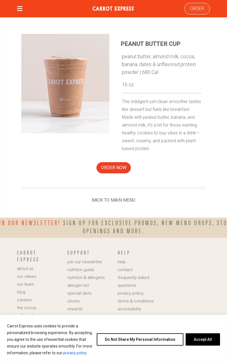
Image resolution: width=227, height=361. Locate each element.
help (122, 261)
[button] (19, 9)
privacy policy (130, 293)
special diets (79, 293)
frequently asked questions (133, 281)
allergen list (78, 285)
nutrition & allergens (86, 277)
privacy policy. (75, 353)
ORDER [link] (197, 8)
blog (21, 292)
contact (125, 269)
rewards (75, 308)
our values (26, 276)
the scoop (27, 307)
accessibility (129, 308)
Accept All (203, 339)
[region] (113, 338)
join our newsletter (84, 261)
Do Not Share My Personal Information (140, 339)
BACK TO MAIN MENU (113, 200)
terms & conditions (136, 301)
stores (73, 301)
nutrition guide (80, 269)
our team (25, 284)
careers (24, 299)
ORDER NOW (113, 167)
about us (25, 268)
